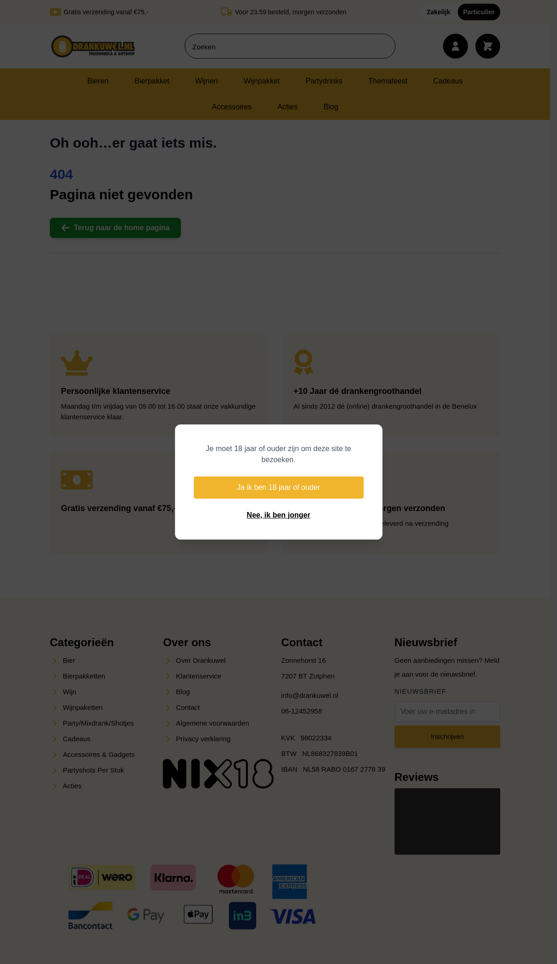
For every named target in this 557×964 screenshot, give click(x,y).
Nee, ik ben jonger (279, 515)
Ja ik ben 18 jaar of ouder (278, 487)
